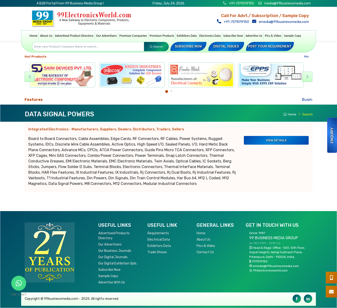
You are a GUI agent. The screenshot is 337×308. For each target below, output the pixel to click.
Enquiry (332, 135)
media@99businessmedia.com (287, 3)
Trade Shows (157, 252)
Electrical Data (158, 240)
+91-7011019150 (241, 3)
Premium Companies (133, 36)
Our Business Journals (114, 251)
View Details (276, 140)
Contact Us (205, 252)
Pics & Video (273, 36)
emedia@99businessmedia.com (281, 22)
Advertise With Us (111, 282)
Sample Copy (292, 36)
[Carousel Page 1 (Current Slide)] (166, 91)
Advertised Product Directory (74, 36)
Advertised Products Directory (114, 235)
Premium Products (162, 36)
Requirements (158, 233)
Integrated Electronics (106, 129)
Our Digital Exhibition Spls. (117, 263)
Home (33, 36)
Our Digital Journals (113, 257)
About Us (46, 36)
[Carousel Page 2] (171, 91)
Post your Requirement (270, 46)
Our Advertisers (106, 36)
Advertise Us (253, 36)
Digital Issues (226, 46)
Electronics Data (210, 36)
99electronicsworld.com (270, 270)
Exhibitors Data (187, 36)
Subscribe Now (233, 36)
